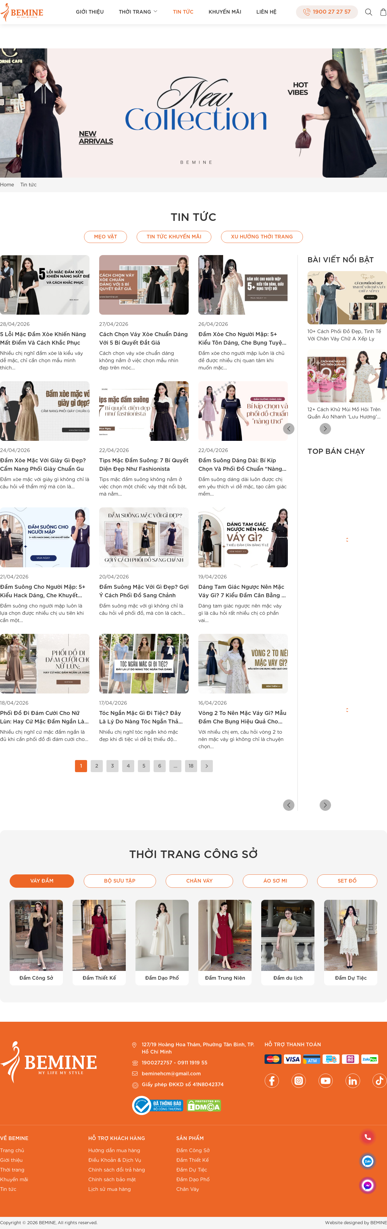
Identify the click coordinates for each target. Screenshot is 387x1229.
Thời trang (138, 12)
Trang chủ (12, 1150)
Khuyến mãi (225, 12)
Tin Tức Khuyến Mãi (174, 237)
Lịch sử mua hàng (109, 1189)
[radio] (311, 611)
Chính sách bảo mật (112, 1179)
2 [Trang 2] (96, 766)
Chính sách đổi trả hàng (116, 1170)
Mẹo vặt (105, 237)
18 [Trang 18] (191, 766)
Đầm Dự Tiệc (191, 1170)
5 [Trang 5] (143, 766)
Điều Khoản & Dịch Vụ (114, 1160)
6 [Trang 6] (159, 766)
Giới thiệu (90, 12)
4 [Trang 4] (128, 766)
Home (7, 185)
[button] (312, 429)
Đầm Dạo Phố (193, 1179)
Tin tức (183, 12)
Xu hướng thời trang (262, 237)
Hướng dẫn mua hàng (114, 1150)
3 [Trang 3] (112, 766)
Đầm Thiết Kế (192, 1160)
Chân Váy (187, 1189)
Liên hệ (266, 12)
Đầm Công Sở (193, 1150)
